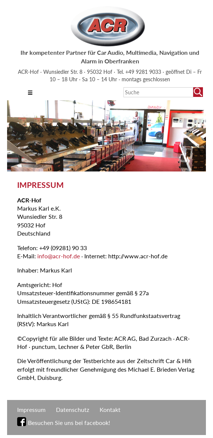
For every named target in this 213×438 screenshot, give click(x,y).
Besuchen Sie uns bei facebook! (69, 422)
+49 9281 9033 (144, 72)
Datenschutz (72, 409)
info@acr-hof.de (58, 255)
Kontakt (110, 409)
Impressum (31, 409)
